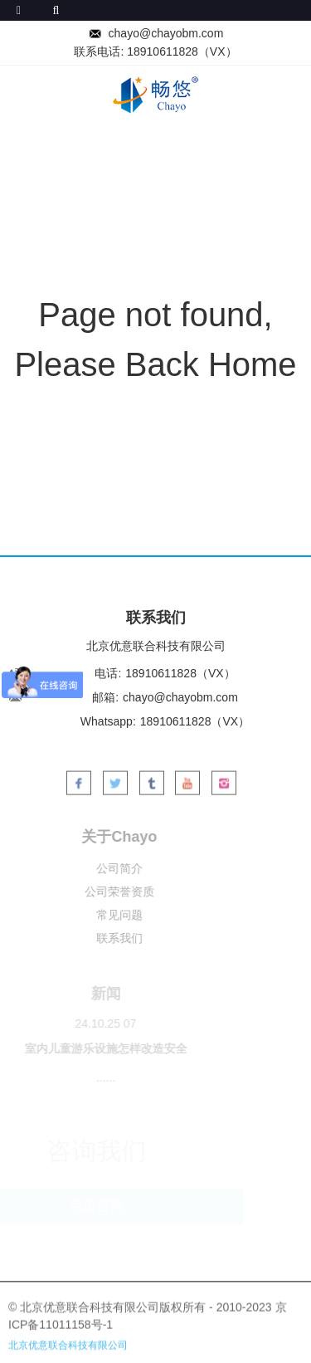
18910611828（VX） (181, 51)
